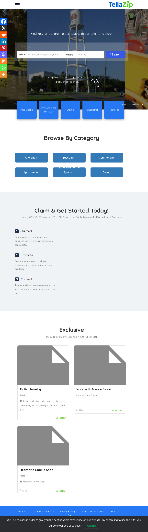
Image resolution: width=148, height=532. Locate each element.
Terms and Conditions (92, 511)
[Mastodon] (3, 54)
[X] (3, 28)
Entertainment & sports (87, 395)
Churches (31, 157)
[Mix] (3, 61)
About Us (115, 511)
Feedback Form (45, 511)
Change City (23, 46)
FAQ (69, 514)
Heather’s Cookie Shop (37, 470)
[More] (3, 74)
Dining (107, 172)
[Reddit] (3, 34)
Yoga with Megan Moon (93, 389)
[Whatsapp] (3, 67)
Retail (22, 395)
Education (69, 157)
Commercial (106, 157)
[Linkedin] (3, 41)
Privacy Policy (67, 511)
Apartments (30, 172)
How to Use (24, 511)
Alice (81, 410)
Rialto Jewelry (30, 389)
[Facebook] (3, 21)
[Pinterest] (3, 48)
